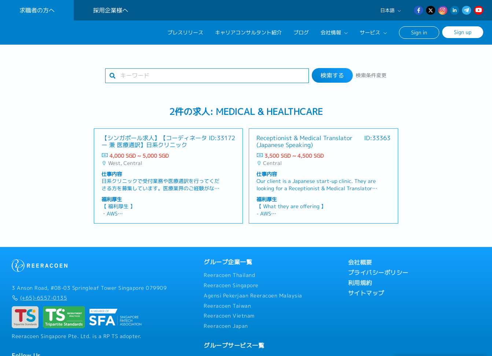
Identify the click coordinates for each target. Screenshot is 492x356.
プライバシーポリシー (378, 272)
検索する (332, 75)
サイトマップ (366, 293)
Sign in (419, 32)
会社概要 (360, 262)
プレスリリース (185, 32)
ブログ (301, 32)
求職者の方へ (37, 10)
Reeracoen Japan (226, 326)
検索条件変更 (371, 75)
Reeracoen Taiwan (227, 306)
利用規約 (360, 282)
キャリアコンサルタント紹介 (248, 32)
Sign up (462, 32)
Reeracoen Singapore (231, 285)
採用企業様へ (110, 10)
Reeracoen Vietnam (229, 315)
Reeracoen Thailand (229, 275)
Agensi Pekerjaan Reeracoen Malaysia (253, 295)
